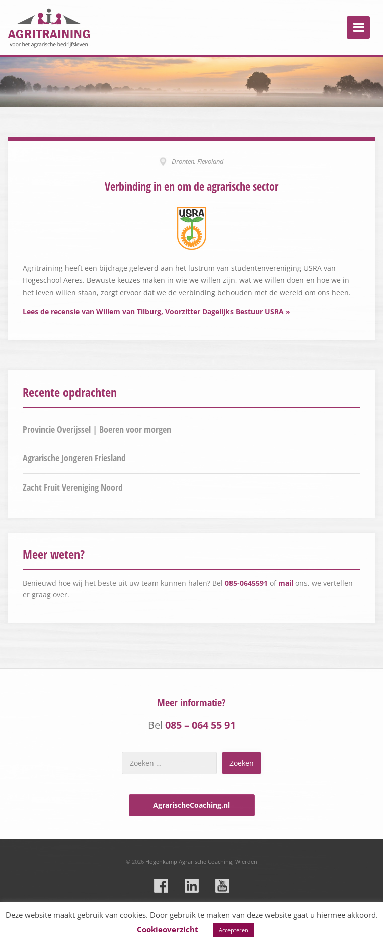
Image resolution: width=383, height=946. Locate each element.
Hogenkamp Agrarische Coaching (188, 861)
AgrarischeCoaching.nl (191, 805)
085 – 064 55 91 (200, 725)
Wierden (246, 861)
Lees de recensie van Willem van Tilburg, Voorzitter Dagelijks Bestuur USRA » (156, 311)
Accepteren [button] (233, 930)
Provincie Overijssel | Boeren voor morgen (97, 429)
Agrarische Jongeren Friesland (74, 458)
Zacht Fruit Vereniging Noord (73, 487)
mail (285, 583)
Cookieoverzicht (167, 929)
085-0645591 (246, 583)
